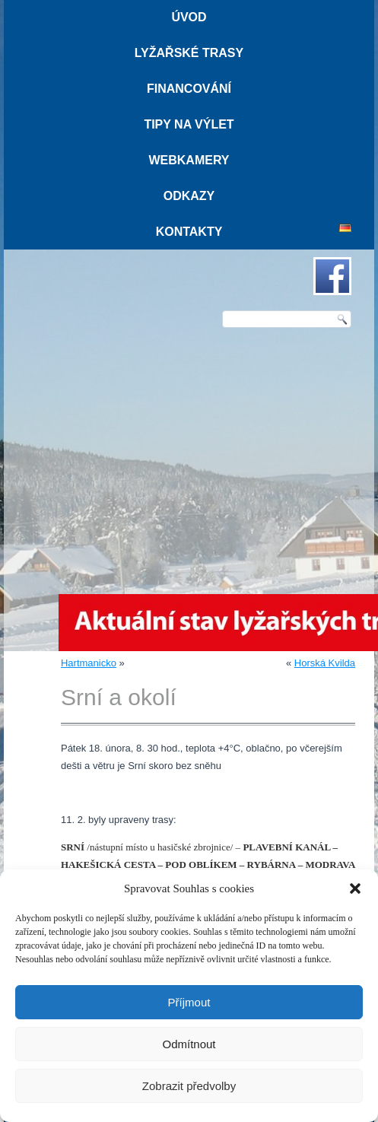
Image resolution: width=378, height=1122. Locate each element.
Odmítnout (188, 1044)
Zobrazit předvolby (189, 1085)
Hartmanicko (88, 663)
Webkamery (188, 160)
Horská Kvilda (324, 663)
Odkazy (189, 195)
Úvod (188, 17)
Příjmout (189, 1002)
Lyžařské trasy (189, 52)
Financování (189, 88)
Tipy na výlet (188, 124)
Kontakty (189, 231)
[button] (355, 888)
